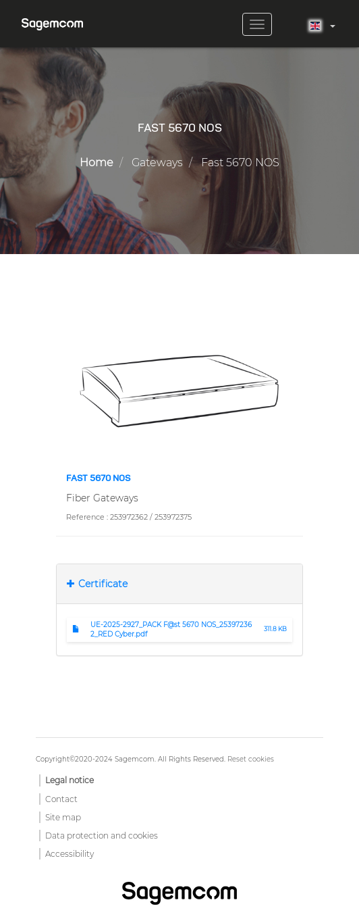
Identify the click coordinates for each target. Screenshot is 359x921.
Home (96, 162)
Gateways (157, 162)
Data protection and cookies (101, 835)
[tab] (179, 583)
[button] (179, 390)
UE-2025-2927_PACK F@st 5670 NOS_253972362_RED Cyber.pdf (171, 629)
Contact (61, 799)
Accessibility (69, 854)
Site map (63, 817)
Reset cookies (250, 759)
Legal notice (69, 780)
